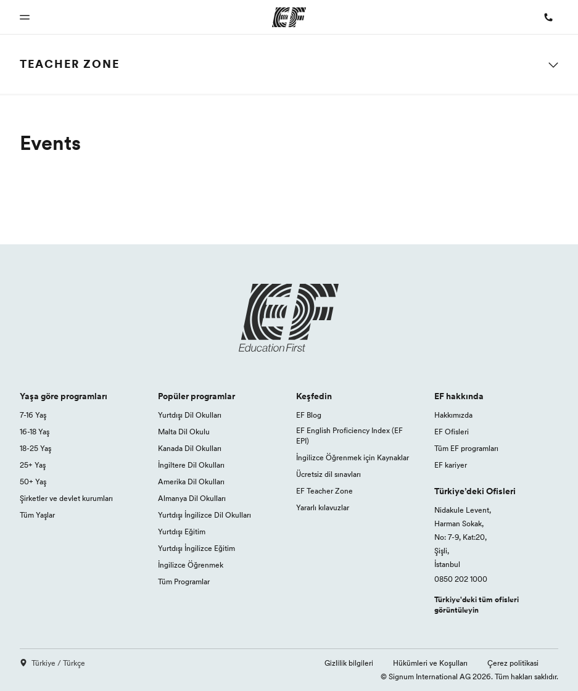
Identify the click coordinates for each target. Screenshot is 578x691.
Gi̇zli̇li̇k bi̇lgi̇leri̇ (348, 663)
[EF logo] (289, 318)
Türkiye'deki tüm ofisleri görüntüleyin (476, 604)
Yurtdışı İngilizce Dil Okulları (204, 515)
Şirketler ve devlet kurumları (66, 498)
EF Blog (308, 415)
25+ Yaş (33, 465)
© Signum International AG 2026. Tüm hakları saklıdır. (469, 676)
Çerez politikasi (513, 663)
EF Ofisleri (451, 431)
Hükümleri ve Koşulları (430, 663)
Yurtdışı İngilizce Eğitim (196, 548)
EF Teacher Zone (324, 491)
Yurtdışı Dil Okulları (189, 415)
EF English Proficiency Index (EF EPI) (349, 435)
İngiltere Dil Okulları (191, 465)
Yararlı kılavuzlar (322, 507)
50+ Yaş (33, 481)
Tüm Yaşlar (37, 515)
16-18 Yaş (34, 431)
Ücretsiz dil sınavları (328, 474)
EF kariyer (450, 465)
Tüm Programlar (184, 581)
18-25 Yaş (35, 448)
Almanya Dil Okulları (192, 498)
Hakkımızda (453, 415)
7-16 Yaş (33, 415)
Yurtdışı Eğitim (181, 531)
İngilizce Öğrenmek (190, 565)
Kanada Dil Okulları (189, 448)
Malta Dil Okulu (184, 431)
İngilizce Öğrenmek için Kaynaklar (352, 457)
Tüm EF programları (466, 448)
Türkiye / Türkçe (52, 663)
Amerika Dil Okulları (191, 481)
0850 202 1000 (460, 579)
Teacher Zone (70, 64)
